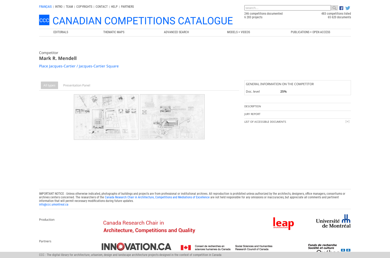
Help (114, 6)
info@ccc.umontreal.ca (53, 203)
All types (49, 85)
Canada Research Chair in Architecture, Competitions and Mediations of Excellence (157, 196)
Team (69, 6)
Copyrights (84, 6)
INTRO (58, 6)
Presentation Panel (76, 85)
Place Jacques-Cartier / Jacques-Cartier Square (79, 66)
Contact (102, 6)
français (45, 6)
